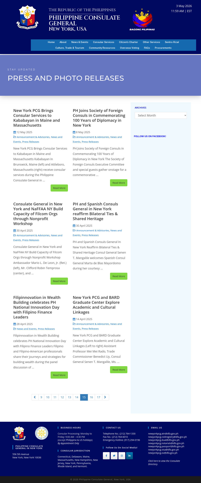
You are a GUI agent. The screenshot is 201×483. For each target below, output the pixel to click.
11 (54, 397)
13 (69, 397)
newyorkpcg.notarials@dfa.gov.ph (166, 443)
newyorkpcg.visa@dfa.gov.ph (163, 449)
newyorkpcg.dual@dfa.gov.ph (163, 439)
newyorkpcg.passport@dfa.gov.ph (166, 446)
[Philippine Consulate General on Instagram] (121, 455)
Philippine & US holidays (79, 439)
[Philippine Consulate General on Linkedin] (129, 455)
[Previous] (34, 397)
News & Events (79, 42)
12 (62, 397)
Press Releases (32, 141)
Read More (59, 188)
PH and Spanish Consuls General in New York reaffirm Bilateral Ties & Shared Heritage (95, 211)
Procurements (163, 47)
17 (99, 397)
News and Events (27, 329)
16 (92, 397)
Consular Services (103, 42)
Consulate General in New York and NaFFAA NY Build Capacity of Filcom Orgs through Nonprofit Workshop (38, 213)
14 (77, 397)
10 (47, 397)
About (63, 42)
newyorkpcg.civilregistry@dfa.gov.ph (167, 436)
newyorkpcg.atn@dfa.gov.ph (163, 433)
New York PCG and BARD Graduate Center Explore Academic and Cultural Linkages (96, 305)
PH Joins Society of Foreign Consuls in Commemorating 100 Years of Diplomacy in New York (99, 118)
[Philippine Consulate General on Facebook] (106, 455)
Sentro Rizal (172, 42)
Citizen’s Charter (128, 42)
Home (51, 42)
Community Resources (102, 47)
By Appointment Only (68, 443)
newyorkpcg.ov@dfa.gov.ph (162, 452)
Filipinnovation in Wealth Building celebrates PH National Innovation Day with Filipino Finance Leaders (37, 307)
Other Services (151, 42)
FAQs (147, 47)
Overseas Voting (129, 47)
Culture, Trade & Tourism (69, 47)
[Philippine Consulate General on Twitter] (114, 455)
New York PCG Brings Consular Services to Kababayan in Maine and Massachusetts (36, 118)
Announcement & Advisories (34, 137)
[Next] (106, 397)
